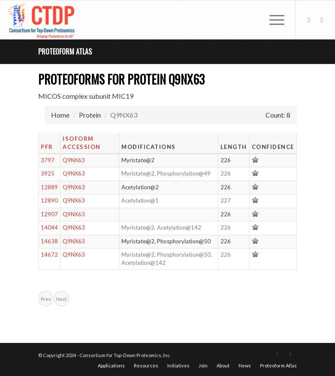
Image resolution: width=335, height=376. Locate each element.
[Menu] (272, 19)
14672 (49, 254)
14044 (49, 227)
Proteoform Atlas (65, 51)
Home (60, 115)
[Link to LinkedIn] (321, 19)
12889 (49, 187)
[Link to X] (308, 19)
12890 (49, 200)
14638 (49, 241)
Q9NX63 (74, 160)
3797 (47, 160)
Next (61, 299)
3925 (47, 173)
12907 (49, 214)
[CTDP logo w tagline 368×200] (42, 19)
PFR (47, 146)
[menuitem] (272, 19)
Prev (46, 299)
